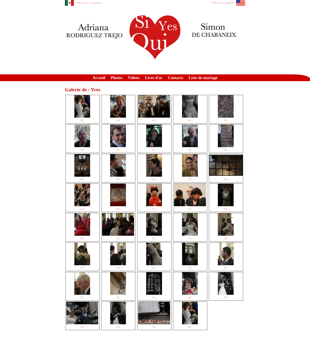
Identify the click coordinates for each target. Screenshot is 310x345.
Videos (133, 77)
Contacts (175, 77)
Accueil (99, 77)
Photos (117, 77)
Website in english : (228, 2)
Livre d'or (153, 77)
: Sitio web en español (83, 2)
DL (82, 120)
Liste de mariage (203, 77)
